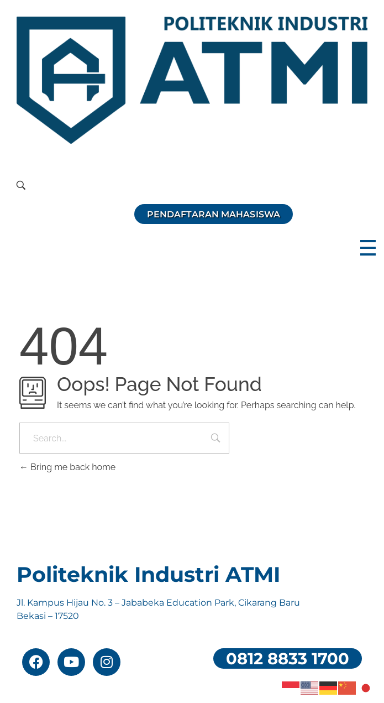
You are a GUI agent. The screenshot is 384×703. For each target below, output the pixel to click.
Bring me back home (67, 467)
